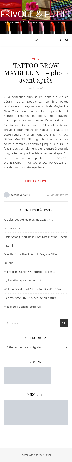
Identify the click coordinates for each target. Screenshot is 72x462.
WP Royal (45, 454)
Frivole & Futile (36, 14)
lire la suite (36, 181)
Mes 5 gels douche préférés (22, 306)
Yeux (36, 59)
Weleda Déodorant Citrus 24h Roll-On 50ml (33, 289)
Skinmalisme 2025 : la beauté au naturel (30, 298)
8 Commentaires (57, 195)
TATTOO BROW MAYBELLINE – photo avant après (36, 72)
